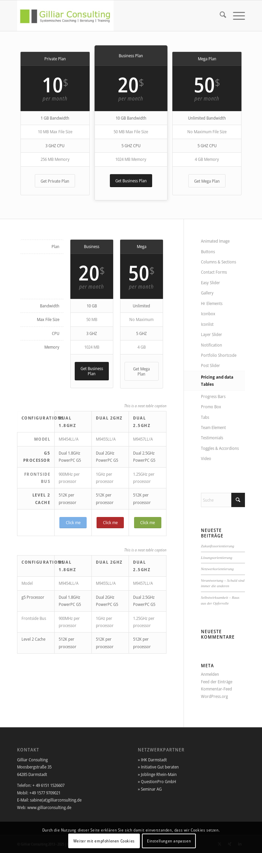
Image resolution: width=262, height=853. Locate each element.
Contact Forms (214, 272)
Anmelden (210, 674)
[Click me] (73, 522)
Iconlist (207, 324)
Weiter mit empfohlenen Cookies (104, 841)
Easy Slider (210, 282)
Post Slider (210, 365)
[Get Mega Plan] (206, 181)
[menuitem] (219, 15)
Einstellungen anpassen (169, 841)
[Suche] (219, 15)
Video (206, 458)
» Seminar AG (150, 789)
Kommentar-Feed (216, 689)
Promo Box (211, 406)
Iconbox (208, 313)
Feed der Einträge (216, 682)
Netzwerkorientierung (217, 569)
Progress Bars (213, 396)
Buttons (208, 251)
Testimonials (212, 438)
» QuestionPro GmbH (157, 781)
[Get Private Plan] (55, 181)
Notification (211, 345)
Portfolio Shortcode (218, 355)
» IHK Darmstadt (152, 760)
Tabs (205, 417)
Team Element (213, 427)
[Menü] (235, 15)
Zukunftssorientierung (217, 546)
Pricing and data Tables (217, 380)
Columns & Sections (218, 262)
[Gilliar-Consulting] (65, 15)
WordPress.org (214, 696)
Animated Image (215, 241)
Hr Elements (211, 303)
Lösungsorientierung (216, 557)
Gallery (207, 293)
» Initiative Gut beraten (158, 767)
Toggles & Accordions (220, 448)
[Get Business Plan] (131, 180)
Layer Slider (211, 334)
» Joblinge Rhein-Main (157, 774)
